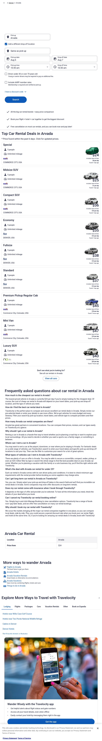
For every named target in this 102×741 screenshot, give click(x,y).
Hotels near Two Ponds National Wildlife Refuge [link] (22, 606)
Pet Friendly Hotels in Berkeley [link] (15, 621)
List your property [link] (10, 691)
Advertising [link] (8, 712)
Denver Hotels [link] (8, 616)
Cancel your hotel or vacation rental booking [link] (88, 688)
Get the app (46, 655)
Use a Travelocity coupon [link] (87, 704)
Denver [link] (68, 3)
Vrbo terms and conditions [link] (62, 695)
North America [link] (30, 3)
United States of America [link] (46, 3)
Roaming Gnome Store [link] (12, 708)
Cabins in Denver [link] (9, 611)
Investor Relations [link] (10, 704)
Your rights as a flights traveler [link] (86, 709)
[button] (51, 79)
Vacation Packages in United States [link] (39, 694)
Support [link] (81, 682)
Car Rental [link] (18, 3)
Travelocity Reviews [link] (36, 708)
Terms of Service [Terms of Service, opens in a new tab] (24, 738)
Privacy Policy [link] (58, 682)
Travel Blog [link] (33, 721)
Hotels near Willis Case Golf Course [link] (17, 601)
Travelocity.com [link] (7, 3)
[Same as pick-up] (74, 38)
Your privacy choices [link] (60, 704)
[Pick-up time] (27, 54)
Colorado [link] (61, 3)
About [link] (6, 682)
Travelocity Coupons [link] (36, 712)
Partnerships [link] (8, 695)
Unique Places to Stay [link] (36, 716)
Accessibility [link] (57, 699)
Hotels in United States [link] (37, 682)
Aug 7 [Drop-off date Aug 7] (60, 47)
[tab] (7, 594)
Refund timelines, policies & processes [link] (87, 698)
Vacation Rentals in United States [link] (38, 688)
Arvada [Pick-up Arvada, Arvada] (14, 39)
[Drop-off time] (74, 54)
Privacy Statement (10, 738)
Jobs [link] (6, 687)
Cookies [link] (56, 687)
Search (15, 87)
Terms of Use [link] (58, 691)
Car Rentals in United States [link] (38, 704)
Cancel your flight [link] (84, 693)
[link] (51, 555)
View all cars (51, 365)
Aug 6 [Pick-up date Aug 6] (13, 47)
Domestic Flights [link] (35, 699)
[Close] (98, 728)
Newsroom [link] (8, 699)
